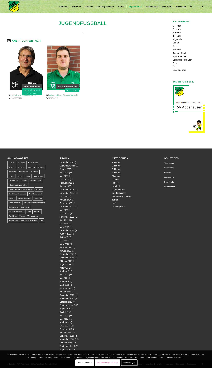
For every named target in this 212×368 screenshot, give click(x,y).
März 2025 (64, 179)
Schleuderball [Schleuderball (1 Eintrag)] (14, 207)
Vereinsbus (169, 163)
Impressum (169, 177)
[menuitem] (63, 6)
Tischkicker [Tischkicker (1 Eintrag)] (13, 216)
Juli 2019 (64, 268)
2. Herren (177, 29)
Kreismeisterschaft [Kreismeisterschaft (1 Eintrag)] (24, 198)
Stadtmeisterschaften (182, 60)
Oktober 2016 (66, 342)
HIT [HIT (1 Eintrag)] (39, 180)
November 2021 (67, 217)
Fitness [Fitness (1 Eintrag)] (11, 176)
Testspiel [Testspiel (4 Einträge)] (37, 211)
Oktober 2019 (66, 261)
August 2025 (65, 169)
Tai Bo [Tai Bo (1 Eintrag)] (29, 211)
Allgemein (177, 39)
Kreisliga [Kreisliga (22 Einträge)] (12, 198)
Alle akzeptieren (85, 363)
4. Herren (177, 36)
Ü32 (175, 66)
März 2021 (64, 227)
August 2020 (65, 234)
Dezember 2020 (67, 230)
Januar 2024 (65, 200)
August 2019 (65, 264)
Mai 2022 (64, 210)
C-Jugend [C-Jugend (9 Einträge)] (34, 172)
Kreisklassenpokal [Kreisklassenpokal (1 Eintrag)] (35, 194)
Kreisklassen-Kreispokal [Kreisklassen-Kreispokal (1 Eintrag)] (17, 194)
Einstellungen (129, 363)
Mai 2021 (64, 223)
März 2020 (64, 244)
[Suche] (191, 6)
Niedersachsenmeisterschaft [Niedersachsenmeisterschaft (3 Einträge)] (34, 203)
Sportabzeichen (180, 56)
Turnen (176, 63)
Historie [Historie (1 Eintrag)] (33, 180)
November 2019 (67, 257)
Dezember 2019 (67, 254)
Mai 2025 (64, 176)
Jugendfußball (179, 53)
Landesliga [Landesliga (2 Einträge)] (38, 198)
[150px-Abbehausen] (13, 6)
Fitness (176, 46)
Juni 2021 (64, 220)
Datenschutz (169, 187)
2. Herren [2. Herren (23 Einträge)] (21, 163)
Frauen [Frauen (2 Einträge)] (19, 176)
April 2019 (64, 271)
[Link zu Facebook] (202, 6)
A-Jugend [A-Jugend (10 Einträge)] (31, 167)
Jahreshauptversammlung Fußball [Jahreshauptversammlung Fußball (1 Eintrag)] (21, 189)
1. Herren (177, 26)
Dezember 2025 (67, 162)
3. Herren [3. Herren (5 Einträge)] (12, 167)
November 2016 (67, 339)
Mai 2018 (64, 278)
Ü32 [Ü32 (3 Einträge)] (41, 220)
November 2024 (67, 193)
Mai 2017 (64, 319)
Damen (176, 43)
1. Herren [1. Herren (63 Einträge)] (12, 163)
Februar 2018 (66, 288)
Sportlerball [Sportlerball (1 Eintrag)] (25, 207)
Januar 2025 (65, 186)
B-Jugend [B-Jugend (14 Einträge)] (41, 167)
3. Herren (177, 32)
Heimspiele (169, 168)
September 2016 (67, 346)
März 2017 (64, 326)
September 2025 (67, 166)
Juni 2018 (64, 274)
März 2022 (64, 213)
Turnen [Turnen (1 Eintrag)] (22, 216)
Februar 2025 (66, 183)
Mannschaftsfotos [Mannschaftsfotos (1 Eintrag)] (15, 203)
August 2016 (65, 349)
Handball (177, 49)
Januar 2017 (65, 332)
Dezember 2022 (67, 207)
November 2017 (67, 298)
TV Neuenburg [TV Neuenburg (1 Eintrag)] (32, 216)
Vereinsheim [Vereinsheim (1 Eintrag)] (13, 220)
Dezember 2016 (67, 336)
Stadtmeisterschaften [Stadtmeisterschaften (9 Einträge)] (16, 211)
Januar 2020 (65, 251)
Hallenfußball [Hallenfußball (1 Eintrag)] (13, 180)
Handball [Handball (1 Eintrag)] (24, 180)
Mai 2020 (64, 240)
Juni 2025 (64, 172)
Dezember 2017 (67, 295)
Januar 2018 (65, 292)
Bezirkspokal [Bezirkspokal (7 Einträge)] (23, 172)
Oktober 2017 (66, 302)
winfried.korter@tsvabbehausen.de (23, 95)
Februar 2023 (66, 203)
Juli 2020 (64, 237)
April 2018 (64, 281)
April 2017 (64, 322)
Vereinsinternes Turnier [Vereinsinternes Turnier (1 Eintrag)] (28, 220)
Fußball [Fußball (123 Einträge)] (27, 176)
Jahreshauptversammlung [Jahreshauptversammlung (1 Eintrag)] (18, 185)
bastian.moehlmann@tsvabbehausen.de (63, 95)
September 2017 (67, 305)
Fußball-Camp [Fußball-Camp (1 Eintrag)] (38, 176)
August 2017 (65, 308)
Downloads (169, 182)
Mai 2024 (64, 196)
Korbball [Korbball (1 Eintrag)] (39, 189)
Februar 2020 (66, 247)
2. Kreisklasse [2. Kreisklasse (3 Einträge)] (33, 163)
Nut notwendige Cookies (107, 363)
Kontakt (167, 172)
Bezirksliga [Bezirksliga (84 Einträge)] (12, 172)
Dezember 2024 (67, 189)
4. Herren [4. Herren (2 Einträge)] (21, 167)
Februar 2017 (66, 329)
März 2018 (64, 285)
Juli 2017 (64, 312)
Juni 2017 (64, 315)
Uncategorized (179, 70)
